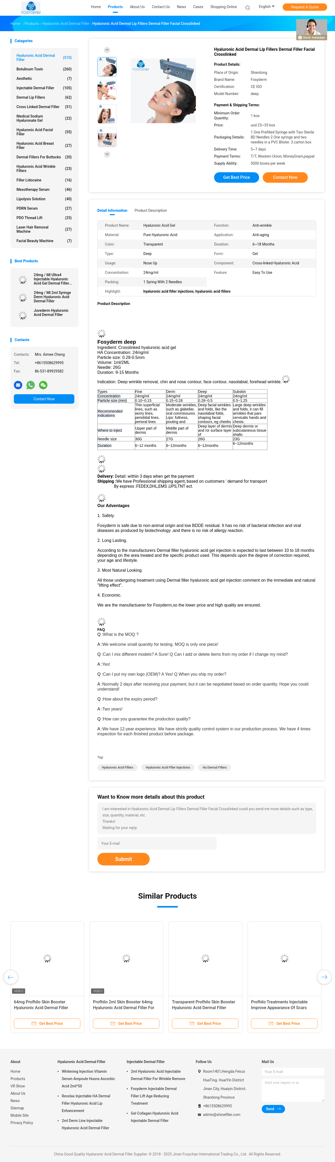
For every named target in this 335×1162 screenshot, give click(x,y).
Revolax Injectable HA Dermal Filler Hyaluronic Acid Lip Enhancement (86, 1103)
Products (17, 1079)
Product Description (151, 210)
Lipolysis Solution (44, 199)
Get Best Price (236, 177)
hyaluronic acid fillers (117, 767)
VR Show (17, 1086)
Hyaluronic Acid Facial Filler (44, 132)
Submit (123, 859)
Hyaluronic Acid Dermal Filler (44, 57)
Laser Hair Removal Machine (44, 229)
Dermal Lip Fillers (44, 97)
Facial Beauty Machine (44, 240)
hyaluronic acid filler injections (168, 767)
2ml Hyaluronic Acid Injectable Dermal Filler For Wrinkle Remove (158, 1075)
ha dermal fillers (215, 767)
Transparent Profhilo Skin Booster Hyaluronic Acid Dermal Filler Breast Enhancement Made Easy (203, 1007)
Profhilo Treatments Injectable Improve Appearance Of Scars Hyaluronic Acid (279, 1007)
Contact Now (44, 399)
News (15, 1101)
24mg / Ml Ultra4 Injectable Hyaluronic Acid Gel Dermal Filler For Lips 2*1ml (51, 279)
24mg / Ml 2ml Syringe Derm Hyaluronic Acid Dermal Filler (52, 297)
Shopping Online (223, 7)
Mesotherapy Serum (44, 189)
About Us (17, 1093)
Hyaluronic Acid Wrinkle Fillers (44, 168)
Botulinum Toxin (44, 69)
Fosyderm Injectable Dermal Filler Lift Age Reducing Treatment (154, 1096)
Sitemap (17, 1108)
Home (15, 1071)
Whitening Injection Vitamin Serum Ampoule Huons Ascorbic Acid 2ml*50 (88, 1078)
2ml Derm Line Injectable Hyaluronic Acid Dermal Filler (85, 1124)
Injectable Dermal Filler (44, 88)
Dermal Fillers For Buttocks (44, 157)
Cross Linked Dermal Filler (44, 106)
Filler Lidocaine (44, 180)
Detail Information (112, 210)
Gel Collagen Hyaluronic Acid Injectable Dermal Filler (154, 1117)
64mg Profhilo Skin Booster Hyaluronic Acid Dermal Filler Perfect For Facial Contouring (41, 1007)
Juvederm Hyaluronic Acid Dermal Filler (51, 312)
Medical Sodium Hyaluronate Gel (44, 118)
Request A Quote (305, 7)
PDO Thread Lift (44, 217)
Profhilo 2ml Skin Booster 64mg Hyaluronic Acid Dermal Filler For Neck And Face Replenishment (123, 1007)
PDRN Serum (44, 208)
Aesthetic (44, 78)
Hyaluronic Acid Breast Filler (44, 145)
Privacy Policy (21, 1123)
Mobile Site (19, 1115)
